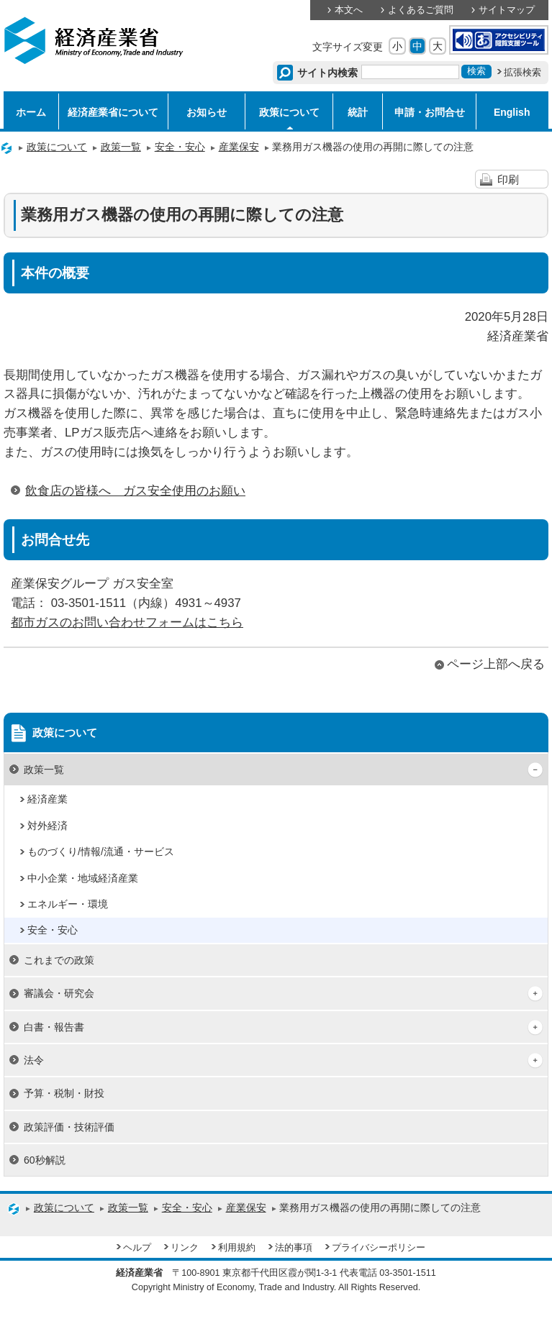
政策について (289, 112)
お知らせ (206, 112)
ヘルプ (137, 1248)
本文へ (349, 10)
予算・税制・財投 (64, 1093)
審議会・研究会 (59, 993)
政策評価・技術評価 (69, 1127)
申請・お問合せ (429, 112)
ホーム (31, 112)
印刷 (508, 179)
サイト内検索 (327, 72)
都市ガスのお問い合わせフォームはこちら (127, 622)
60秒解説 (44, 1160)
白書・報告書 (54, 1027)
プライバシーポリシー (378, 1248)
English (512, 112)
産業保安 (239, 146)
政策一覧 (121, 146)
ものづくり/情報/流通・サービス (100, 851)
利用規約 (236, 1248)
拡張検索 (522, 73)
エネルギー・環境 (67, 904)
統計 (358, 112)
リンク (185, 1248)
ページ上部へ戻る (496, 664)
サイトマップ (507, 10)
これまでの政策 (59, 960)
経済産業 (47, 799)
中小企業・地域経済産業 (82, 878)
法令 (34, 1060)
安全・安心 (180, 146)
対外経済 (47, 825)
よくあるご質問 (420, 10)
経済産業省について (113, 112)
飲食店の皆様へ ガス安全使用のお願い (135, 491)
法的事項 (293, 1248)
